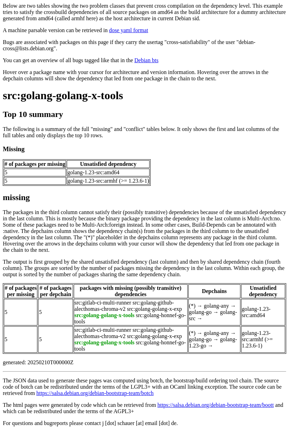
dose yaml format (128, 30)
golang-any (216, 306)
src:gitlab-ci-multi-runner (102, 303)
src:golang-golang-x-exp (154, 309)
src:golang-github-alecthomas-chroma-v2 (124, 306)
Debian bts (147, 60)
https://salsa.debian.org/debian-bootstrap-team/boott (215, 405)
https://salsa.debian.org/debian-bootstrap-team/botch (95, 393)
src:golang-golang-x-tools (63, 95)
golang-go (200, 312)
